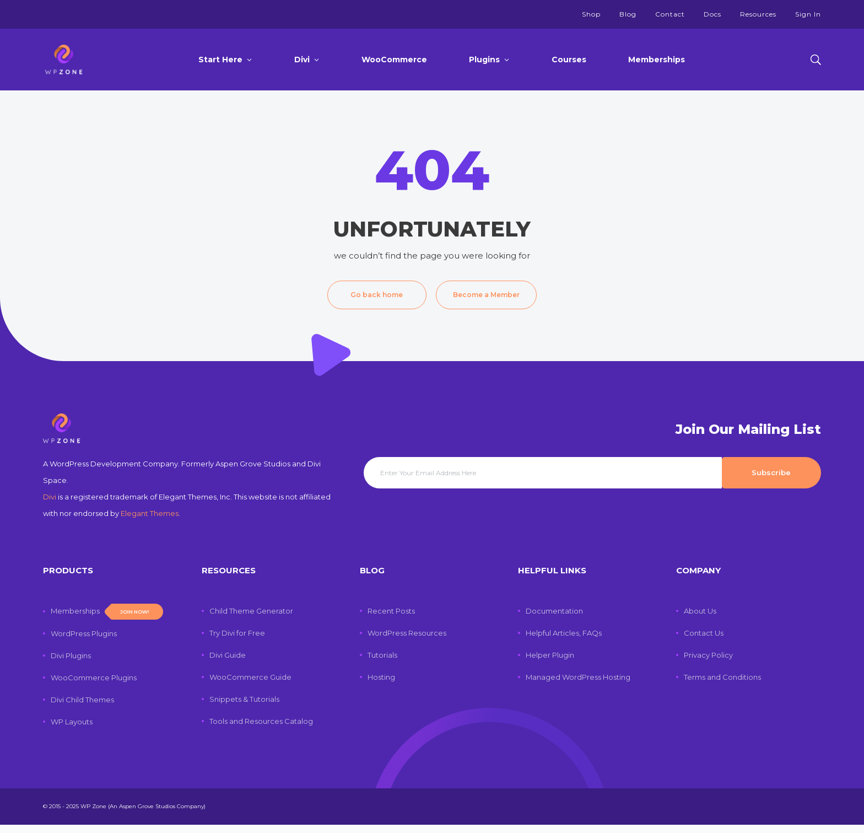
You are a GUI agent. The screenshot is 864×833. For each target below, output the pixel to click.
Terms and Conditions (722, 685)
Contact (670, 14)
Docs (712, 14)
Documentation (554, 619)
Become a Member (486, 295)
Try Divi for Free (237, 641)
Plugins (484, 60)
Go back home (376, 295)
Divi (302, 60)
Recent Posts (391, 619)
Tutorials (382, 663)
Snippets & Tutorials (244, 707)
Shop (591, 14)
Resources (758, 14)
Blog (627, 14)
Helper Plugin (550, 663)
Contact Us (703, 641)
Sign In (808, 14)
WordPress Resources (407, 641)
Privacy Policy (708, 663)
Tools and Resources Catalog (261, 729)
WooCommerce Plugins (94, 685)
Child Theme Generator (251, 619)
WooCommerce (394, 60)
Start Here (220, 60)
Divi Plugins (71, 663)
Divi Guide (227, 663)
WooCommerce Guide (250, 685)
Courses (569, 60)
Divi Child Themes (82, 707)
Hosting (381, 685)
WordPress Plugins (84, 641)
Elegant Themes (150, 521)
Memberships (656, 60)
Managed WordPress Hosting (578, 685)
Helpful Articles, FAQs (564, 641)
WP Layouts (72, 729)
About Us (700, 619)
